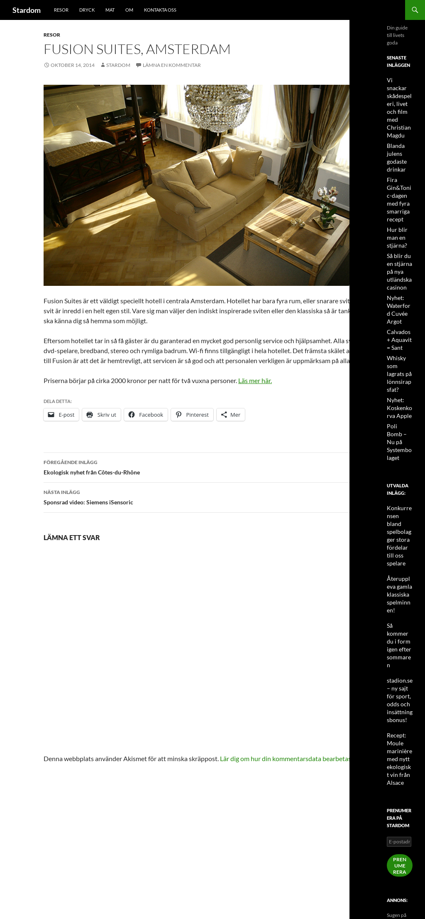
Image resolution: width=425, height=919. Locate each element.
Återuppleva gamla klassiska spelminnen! (399, 534)
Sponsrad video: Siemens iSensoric (212, 496)
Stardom (26, 10)
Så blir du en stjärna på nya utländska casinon (397, 247)
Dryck (87, 9)
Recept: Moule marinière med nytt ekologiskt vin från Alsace (398, 675)
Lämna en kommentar (172, 65)
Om (129, 9)
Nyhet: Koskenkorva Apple (398, 376)
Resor (61, 9)
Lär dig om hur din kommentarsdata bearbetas (285, 758)
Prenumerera (399, 781)
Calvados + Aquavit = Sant (398, 311)
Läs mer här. (255, 380)
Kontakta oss (160, 9)
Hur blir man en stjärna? (395, 214)
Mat (110, 9)
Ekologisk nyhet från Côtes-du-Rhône (212, 466)
